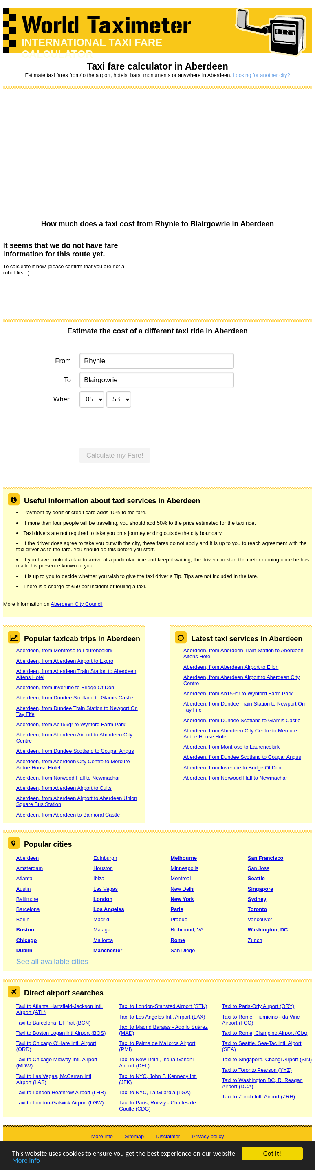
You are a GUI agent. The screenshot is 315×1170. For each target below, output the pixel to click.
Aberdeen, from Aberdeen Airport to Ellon (230, 667)
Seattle (256, 878)
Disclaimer (168, 1136)
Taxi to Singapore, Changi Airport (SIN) (267, 1059)
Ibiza (98, 878)
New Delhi (182, 889)
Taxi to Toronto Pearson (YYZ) (257, 1070)
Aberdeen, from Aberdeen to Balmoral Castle (68, 815)
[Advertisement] (158, 155)
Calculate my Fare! (114, 455)
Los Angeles (108, 909)
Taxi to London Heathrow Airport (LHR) (61, 1092)
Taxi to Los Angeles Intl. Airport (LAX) (162, 1017)
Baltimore (27, 899)
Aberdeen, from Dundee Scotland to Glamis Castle (74, 698)
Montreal (180, 878)
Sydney (257, 899)
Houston (103, 868)
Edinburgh (105, 858)
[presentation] (65, 297)
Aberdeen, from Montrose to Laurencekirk (64, 650)
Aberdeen (27, 858)
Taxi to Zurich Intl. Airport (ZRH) (258, 1096)
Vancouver (260, 919)
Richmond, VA (186, 930)
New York (182, 899)
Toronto (257, 909)
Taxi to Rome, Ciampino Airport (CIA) (265, 1033)
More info (26, 1161)
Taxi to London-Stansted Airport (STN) (163, 1006)
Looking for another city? (261, 75)
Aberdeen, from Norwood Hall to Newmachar (68, 778)
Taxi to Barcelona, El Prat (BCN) (53, 1023)
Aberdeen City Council (76, 604)
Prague (178, 919)
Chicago (26, 940)
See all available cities (52, 961)
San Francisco (265, 858)
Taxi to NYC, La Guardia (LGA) (155, 1092)
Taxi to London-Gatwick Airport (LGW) (60, 1103)
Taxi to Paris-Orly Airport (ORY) (258, 1006)
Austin (23, 889)
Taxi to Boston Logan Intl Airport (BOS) (61, 1033)
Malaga (101, 930)
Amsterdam (29, 868)
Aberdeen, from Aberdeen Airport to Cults (64, 788)
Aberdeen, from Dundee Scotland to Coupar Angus (75, 751)
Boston (25, 930)
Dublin (24, 950)
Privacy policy (208, 1136)
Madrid (101, 919)
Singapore (260, 889)
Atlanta (24, 878)
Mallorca (103, 940)
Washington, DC (268, 930)
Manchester (107, 950)
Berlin (23, 919)
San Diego (182, 950)
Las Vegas (105, 889)
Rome (177, 940)
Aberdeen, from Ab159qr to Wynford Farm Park (71, 724)
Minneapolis (184, 868)
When (62, 399)
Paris (176, 909)
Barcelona (28, 909)
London (102, 899)
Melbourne (183, 858)
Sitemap (134, 1136)
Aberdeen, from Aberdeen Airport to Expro (64, 661)
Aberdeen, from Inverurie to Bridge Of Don (65, 687)
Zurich (255, 940)
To (67, 380)
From (63, 361)
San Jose (258, 868)
